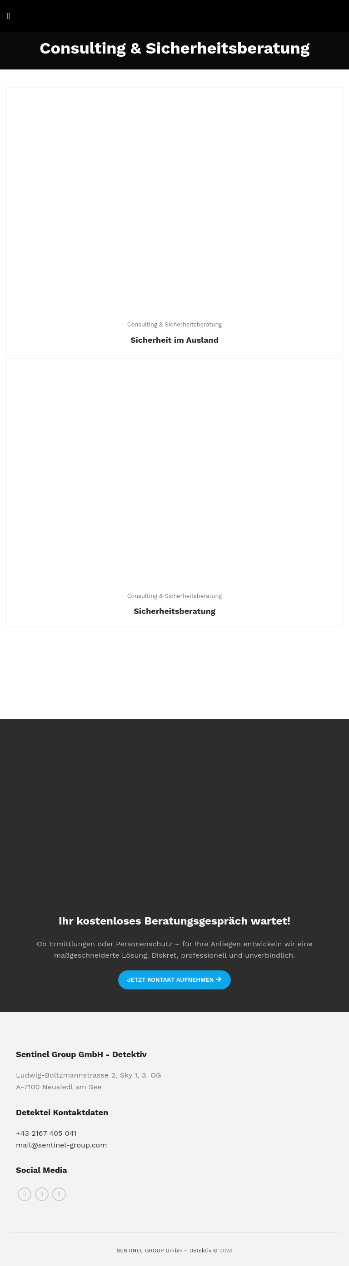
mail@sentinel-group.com (61, 1145)
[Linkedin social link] (59, 1194)
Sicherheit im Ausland (174, 340)
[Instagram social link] (42, 1194)
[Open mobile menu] (8, 16)
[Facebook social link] (24, 1194)
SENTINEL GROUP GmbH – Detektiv (164, 1250)
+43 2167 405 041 (46, 1133)
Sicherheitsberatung (174, 611)
